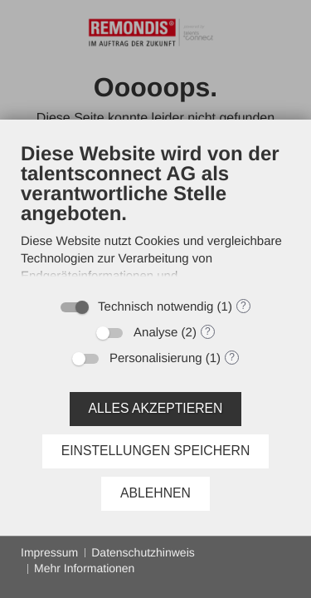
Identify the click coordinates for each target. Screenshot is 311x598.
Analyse (155, 333)
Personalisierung (155, 358)
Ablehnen (155, 493)
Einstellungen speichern (155, 451)
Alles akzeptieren (156, 408)
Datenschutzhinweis (143, 552)
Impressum (49, 552)
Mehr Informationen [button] (84, 568)
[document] (155, 215)
